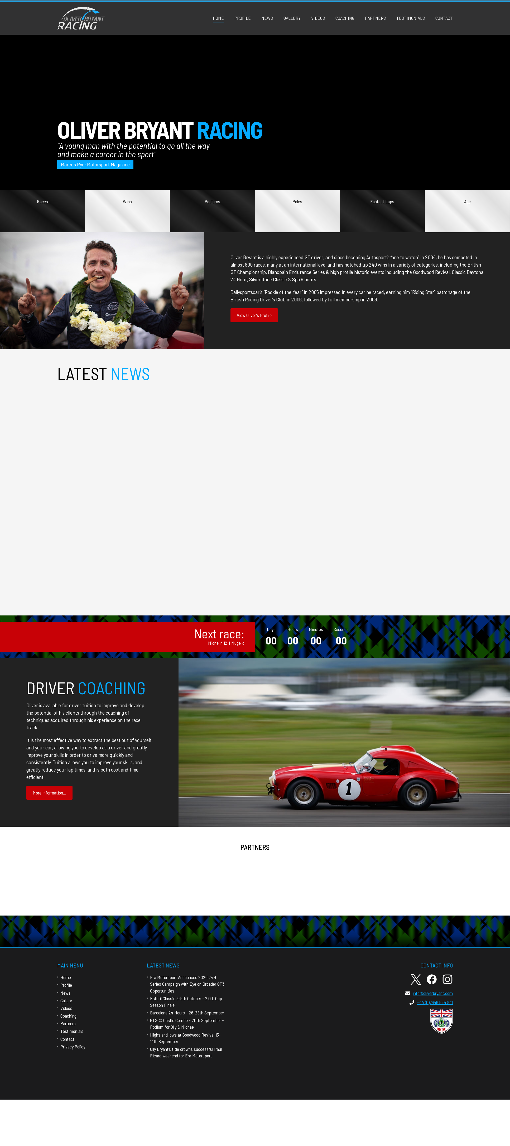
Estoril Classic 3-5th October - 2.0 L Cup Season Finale (253, 572)
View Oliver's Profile (254, 315)
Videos (318, 18)
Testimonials (410, 18)
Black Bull (406, 877)
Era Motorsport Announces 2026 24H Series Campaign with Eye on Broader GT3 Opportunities (187, 983)
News (267, 18)
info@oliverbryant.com (429, 993)
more (43, 535)
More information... (49, 793)
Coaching (344, 18)
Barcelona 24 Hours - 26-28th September (187, 1012)
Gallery (292, 18)
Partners (375, 18)
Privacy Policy (72, 1046)
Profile (242, 18)
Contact (444, 18)
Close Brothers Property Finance (301, 877)
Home (218, 18)
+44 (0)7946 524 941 (431, 1002)
